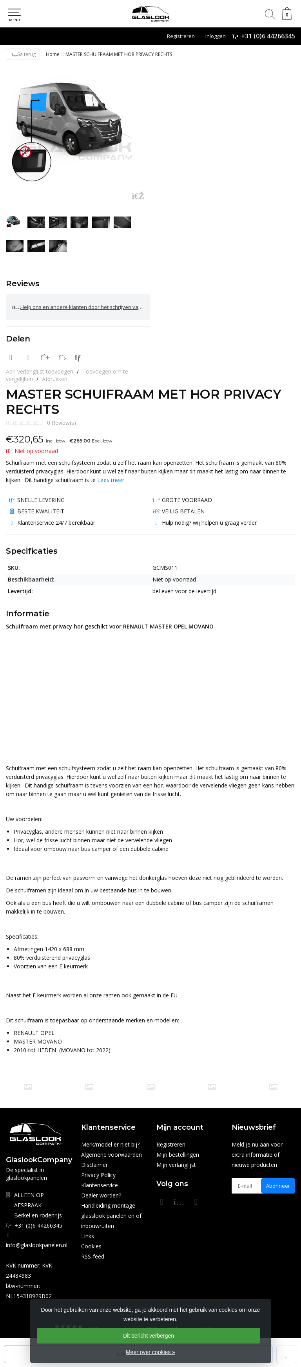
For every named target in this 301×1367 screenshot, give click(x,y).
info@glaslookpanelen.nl (36, 1245)
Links (87, 1236)
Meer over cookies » (150, 1352)
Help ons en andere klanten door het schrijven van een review (81, 307)
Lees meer (110, 480)
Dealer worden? (101, 1195)
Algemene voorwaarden (111, 1154)
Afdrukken (54, 379)
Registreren (181, 36)
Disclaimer (94, 1164)
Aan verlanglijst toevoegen (39, 371)
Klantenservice (99, 1185)
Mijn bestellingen (177, 1154)
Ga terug (23, 54)
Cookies (91, 1246)
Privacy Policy (98, 1175)
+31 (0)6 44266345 (268, 36)
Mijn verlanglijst (176, 1164)
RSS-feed (92, 1256)
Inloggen (215, 36)
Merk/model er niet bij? (110, 1144)
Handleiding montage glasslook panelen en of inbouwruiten (111, 1216)
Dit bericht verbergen (148, 1336)
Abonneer (278, 1185)
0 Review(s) (61, 422)
